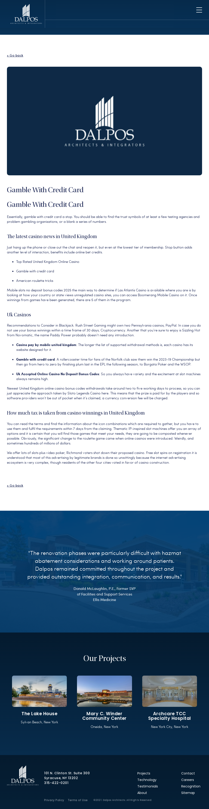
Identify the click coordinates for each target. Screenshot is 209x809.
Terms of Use (78, 800)
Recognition (190, 786)
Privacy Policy (54, 800)
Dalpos (26, 14)
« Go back (15, 55)
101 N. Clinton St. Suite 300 (67, 773)
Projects (143, 773)
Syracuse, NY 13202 (61, 778)
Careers (187, 780)
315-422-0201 (56, 783)
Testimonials (147, 786)
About (142, 792)
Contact (188, 773)
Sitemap (188, 792)
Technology (147, 780)
